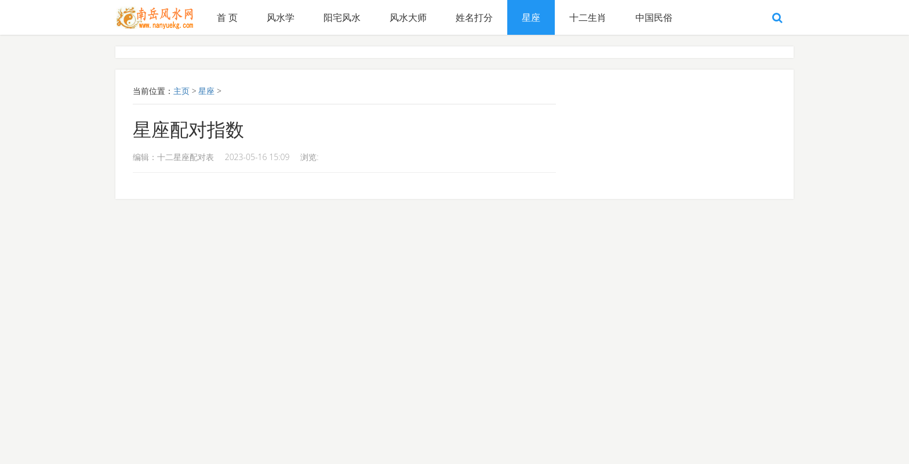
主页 (181, 90)
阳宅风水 (342, 17)
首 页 (227, 17)
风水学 (280, 17)
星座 (531, 17)
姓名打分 (474, 17)
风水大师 (408, 17)
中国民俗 (653, 17)
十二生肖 (587, 17)
